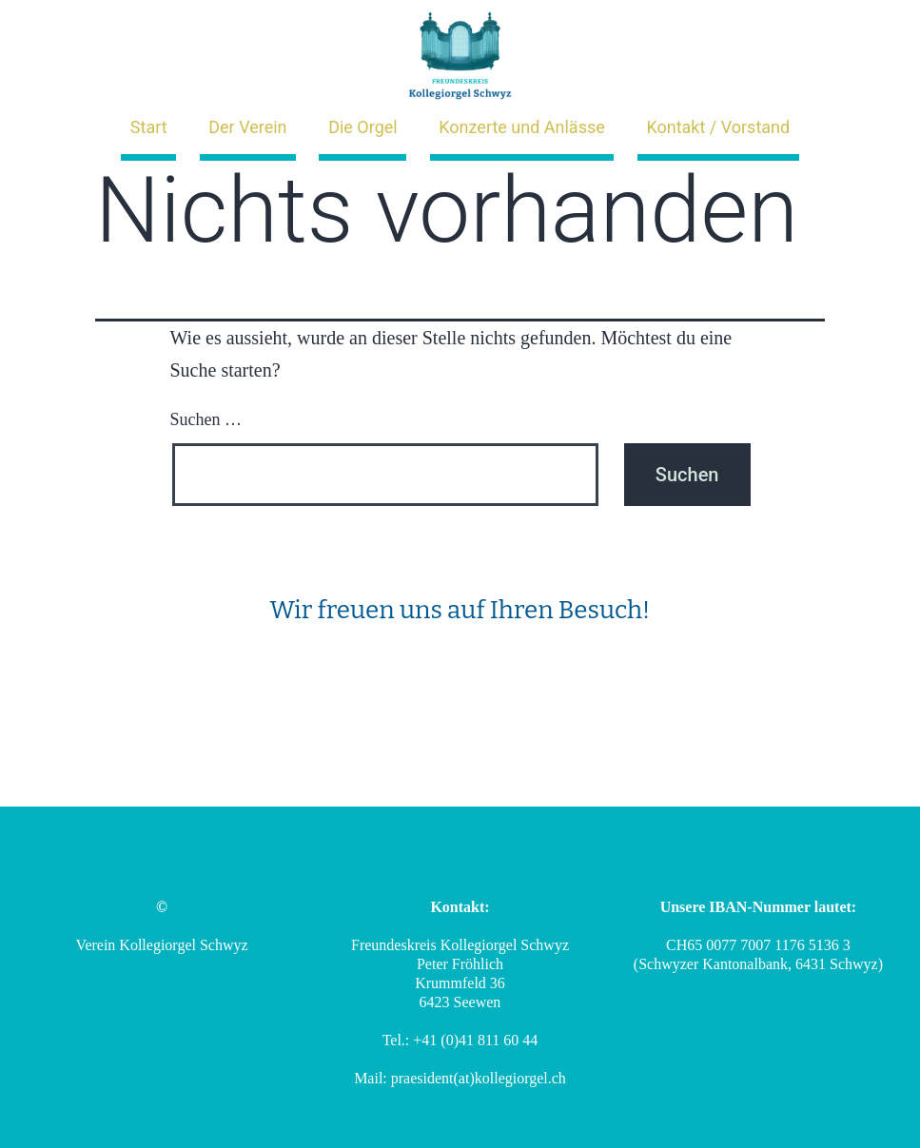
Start (148, 127)
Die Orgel (363, 127)
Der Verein (247, 127)
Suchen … (206, 419)
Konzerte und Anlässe (522, 127)
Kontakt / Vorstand (718, 127)
